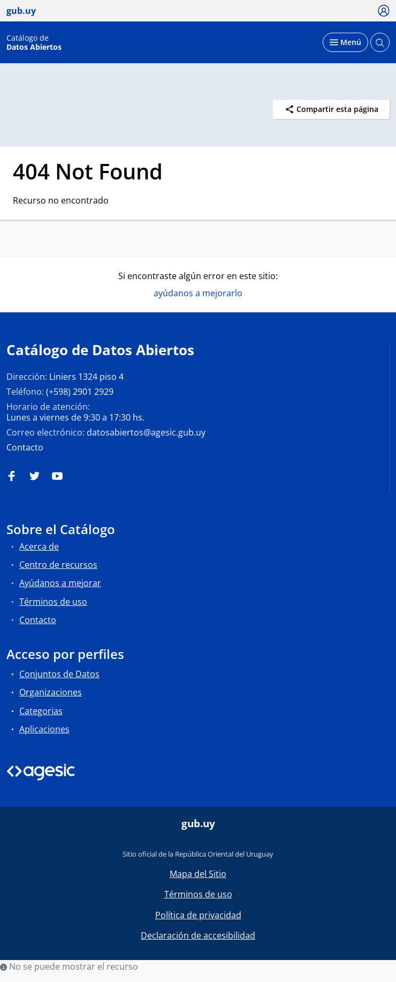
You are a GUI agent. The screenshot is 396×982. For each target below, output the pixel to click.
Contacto (24, 447)
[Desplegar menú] (345, 42)
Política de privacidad (198, 915)
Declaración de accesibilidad (198, 935)
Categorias (41, 711)
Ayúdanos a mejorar (60, 583)
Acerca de (39, 546)
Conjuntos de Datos (59, 674)
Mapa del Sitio (198, 874)
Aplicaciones (44, 729)
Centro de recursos (58, 565)
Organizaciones (50, 692)
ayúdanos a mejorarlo (198, 293)
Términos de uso (53, 602)
